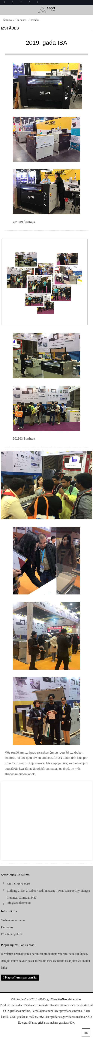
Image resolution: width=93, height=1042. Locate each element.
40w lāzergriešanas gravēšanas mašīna (62, 1016)
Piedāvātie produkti (36, 1005)
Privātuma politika (12, 934)
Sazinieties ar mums (13, 920)
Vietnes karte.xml (82, 1005)
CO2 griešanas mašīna (16, 1011)
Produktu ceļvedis (11, 1005)
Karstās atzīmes (59, 1005)
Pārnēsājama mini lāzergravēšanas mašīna (57, 1011)
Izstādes (35, 20)
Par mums (21, 20)
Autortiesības (21, 999)
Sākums (7, 20)
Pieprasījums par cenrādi (21, 977)
